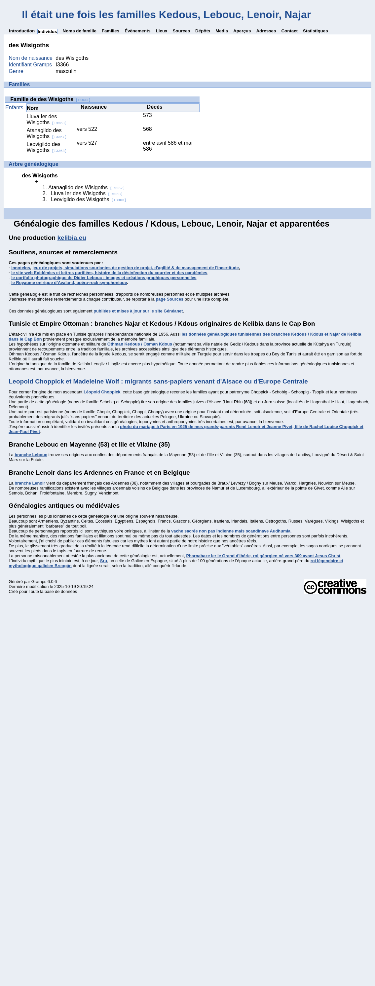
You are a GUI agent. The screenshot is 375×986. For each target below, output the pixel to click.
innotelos (20, 267)
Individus (47, 31)
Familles (110, 30)
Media (221, 30)
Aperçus (242, 30)
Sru (103, 560)
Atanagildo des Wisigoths (47, 133)
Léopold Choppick (102, 391)
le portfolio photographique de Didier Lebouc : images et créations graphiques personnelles (103, 277)
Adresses (266, 30)
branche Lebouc (31, 454)
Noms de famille (79, 30)
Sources (181, 30)
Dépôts (202, 30)
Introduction (22, 30)
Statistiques (315, 30)
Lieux (162, 30)
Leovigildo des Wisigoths (47, 147)
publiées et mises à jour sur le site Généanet (138, 311)
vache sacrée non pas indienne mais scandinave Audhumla (230, 531)
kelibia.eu (71, 237)
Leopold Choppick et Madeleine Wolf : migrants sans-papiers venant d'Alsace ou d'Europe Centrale (158, 381)
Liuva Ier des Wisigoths (47, 119)
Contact (289, 30)
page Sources (169, 299)
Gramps (39, 581)
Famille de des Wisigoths (50, 99)
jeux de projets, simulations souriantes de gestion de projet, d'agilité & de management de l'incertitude (135, 267)
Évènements (138, 30)
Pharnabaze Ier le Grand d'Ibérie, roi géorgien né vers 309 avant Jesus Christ (263, 555)
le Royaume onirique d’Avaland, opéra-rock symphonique (69, 282)
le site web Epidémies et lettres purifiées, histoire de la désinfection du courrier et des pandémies (109, 272)
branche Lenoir (30, 483)
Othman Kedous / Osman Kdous (139, 344)
